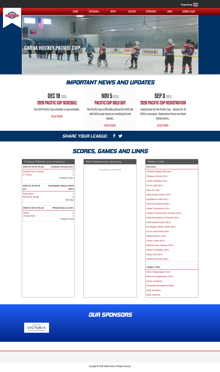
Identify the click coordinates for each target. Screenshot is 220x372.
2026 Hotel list (153, 295)
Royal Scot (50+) (154, 254)
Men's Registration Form (158, 272)
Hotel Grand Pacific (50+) (158, 222)
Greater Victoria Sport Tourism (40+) (163, 213)
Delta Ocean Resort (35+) (158, 194)
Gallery (132, 11)
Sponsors (151, 11)
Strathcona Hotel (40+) (157, 259)
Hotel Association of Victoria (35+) (162, 217)
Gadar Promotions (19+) (158, 208)
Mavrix (26, 213)
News (113, 11)
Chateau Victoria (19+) (157, 176)
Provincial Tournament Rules (160, 285)
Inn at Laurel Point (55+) (158, 231)
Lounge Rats (29, 216)
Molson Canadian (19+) (157, 250)
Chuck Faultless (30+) (157, 181)
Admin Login (188, 11)
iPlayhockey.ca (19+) (156, 236)
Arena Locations (154, 281)
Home (75, 11)
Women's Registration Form (159, 276)
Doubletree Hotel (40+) (157, 199)
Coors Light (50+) (154, 185)
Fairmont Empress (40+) (158, 204)
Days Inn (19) (152, 190)
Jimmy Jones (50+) (155, 240)
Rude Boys (28, 193)
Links (169, 11)
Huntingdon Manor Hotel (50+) (161, 227)
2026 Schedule (153, 290)
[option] (57, 104)
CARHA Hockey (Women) (158, 171)
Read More (57, 116)
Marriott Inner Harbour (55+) (160, 245)
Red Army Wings (31, 197)
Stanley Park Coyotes (33, 171)
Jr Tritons (27, 175)
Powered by (189, 4)
